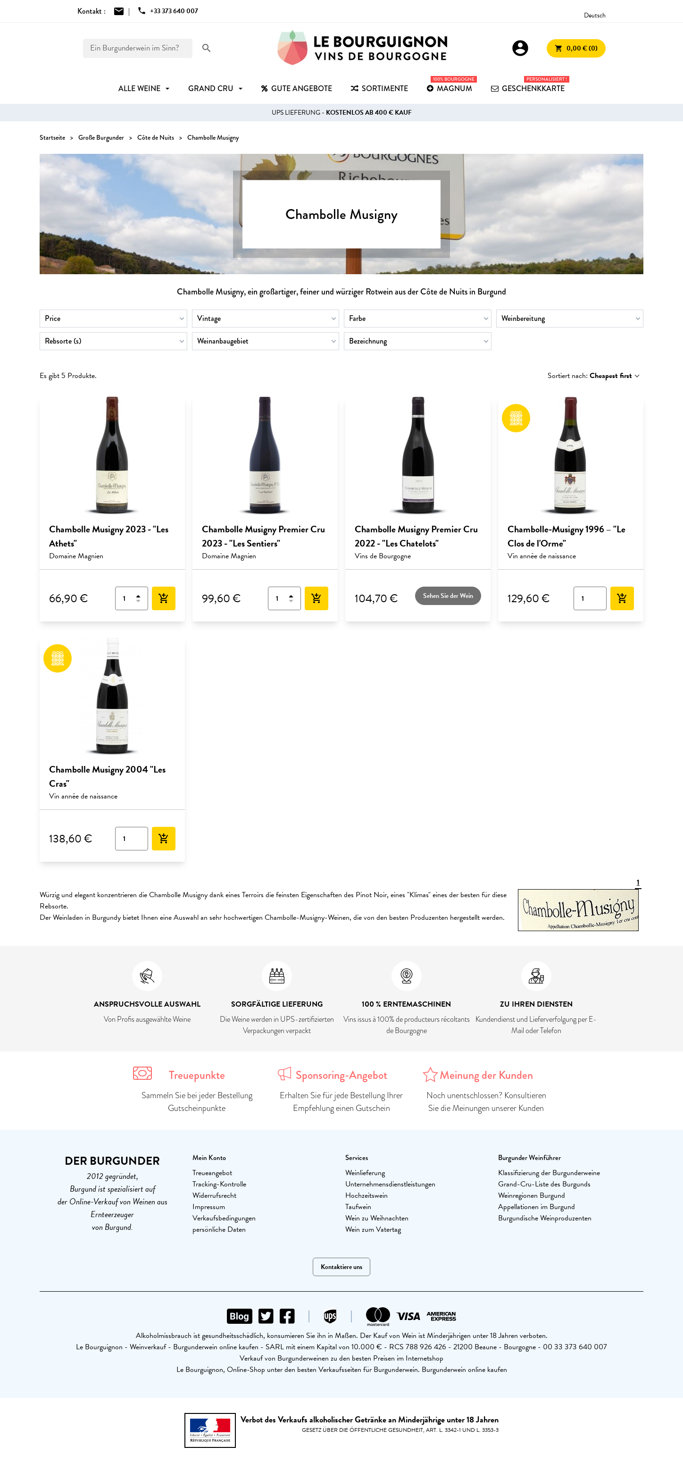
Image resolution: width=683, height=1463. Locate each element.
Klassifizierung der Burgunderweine (549, 1172)
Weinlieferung (365, 1172)
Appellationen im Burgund (536, 1206)
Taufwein (358, 1206)
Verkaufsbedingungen (224, 1218)
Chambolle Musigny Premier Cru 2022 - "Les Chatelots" (416, 536)
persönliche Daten (219, 1229)
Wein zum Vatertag (373, 1229)
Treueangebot (212, 1172)
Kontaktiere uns (341, 1267)
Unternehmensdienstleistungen (390, 1184)
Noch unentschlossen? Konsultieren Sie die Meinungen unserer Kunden (486, 1101)
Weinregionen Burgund (531, 1195)
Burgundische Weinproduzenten (544, 1218)
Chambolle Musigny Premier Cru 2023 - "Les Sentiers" (263, 536)
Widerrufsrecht (214, 1195)
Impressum (208, 1206)
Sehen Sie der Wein (448, 596)
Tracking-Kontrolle (219, 1184)
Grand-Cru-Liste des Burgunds (544, 1184)
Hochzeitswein (366, 1195)
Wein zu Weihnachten (376, 1218)
